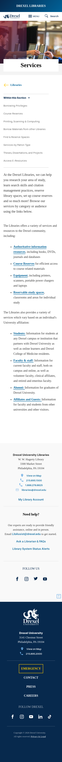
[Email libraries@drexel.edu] (31, 490)
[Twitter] (36, 579)
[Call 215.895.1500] (31, 480)
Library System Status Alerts (31, 549)
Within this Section (14, 97)
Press (31, 686)
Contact (31, 677)
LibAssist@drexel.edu (26, 534)
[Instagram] (22, 717)
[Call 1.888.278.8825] (31, 485)
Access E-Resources (15, 160)
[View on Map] (31, 476)
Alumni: (19, 387)
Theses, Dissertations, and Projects (22, 152)
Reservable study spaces (28, 292)
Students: (19, 333)
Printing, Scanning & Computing (21, 121)
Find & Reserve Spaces (16, 137)
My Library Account (31, 499)
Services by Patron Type (16, 144)
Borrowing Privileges (15, 105)
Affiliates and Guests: (27, 399)
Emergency (31, 668)
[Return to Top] (59, 596)
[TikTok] (50, 717)
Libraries (12, 85)
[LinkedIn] (40, 717)
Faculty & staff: (23, 360)
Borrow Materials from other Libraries (24, 129)
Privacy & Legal (38, 736)
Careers (31, 695)
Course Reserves (13, 113)
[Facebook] (17, 579)
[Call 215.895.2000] (31, 654)
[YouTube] (45, 579)
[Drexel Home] (11, 16)
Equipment (20, 275)
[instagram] (26, 579)
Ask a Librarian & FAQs (31, 541)
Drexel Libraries (31, 6)
